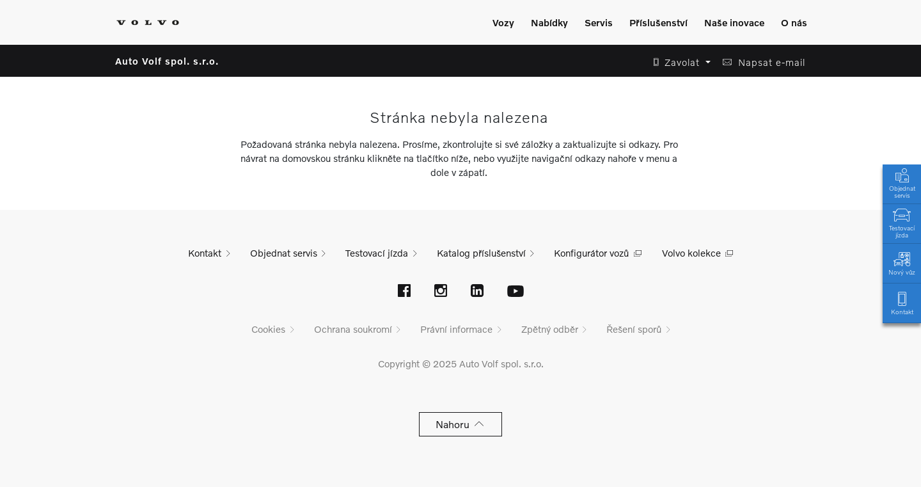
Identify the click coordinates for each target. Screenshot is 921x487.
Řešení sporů (633, 329)
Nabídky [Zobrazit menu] (549, 22)
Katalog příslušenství (481, 253)
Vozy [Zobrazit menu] (503, 22)
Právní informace (456, 329)
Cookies (268, 329)
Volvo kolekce (691, 253)
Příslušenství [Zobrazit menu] (658, 22)
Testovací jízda (902, 222)
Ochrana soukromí (353, 329)
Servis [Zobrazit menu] (599, 22)
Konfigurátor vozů (591, 253)
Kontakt (902, 302)
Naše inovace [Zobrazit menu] (734, 22)
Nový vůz (902, 263)
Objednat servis (902, 182)
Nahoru (461, 424)
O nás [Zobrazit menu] (794, 22)
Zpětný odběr (549, 329)
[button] (678, 62)
